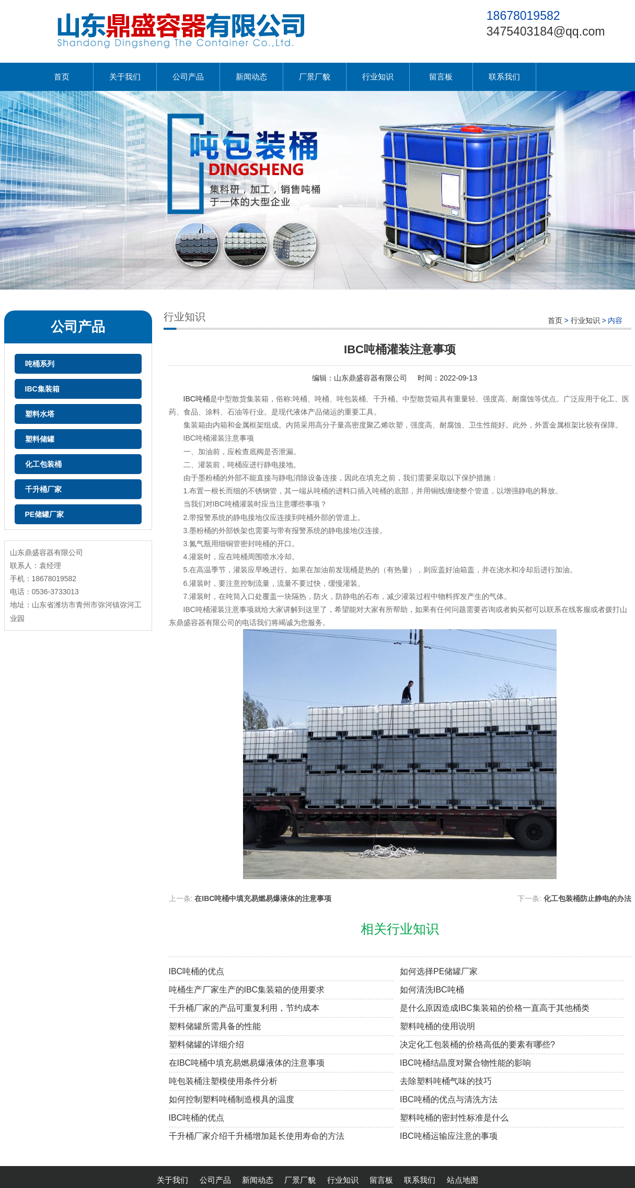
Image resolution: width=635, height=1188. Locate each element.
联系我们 (504, 76)
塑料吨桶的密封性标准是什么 (454, 1117)
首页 (62, 76)
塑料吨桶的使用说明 (437, 1026)
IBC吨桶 (196, 399)
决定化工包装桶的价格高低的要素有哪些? (477, 1044)
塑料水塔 (39, 414)
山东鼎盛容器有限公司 (370, 378)
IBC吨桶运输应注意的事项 (449, 1136)
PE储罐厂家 (44, 514)
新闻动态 (251, 76)
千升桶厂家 (43, 489)
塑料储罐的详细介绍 (206, 1044)
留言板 (441, 76)
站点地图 (462, 1179)
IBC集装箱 (42, 389)
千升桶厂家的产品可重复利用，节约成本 (244, 1008)
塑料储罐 (39, 439)
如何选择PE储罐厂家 (439, 971)
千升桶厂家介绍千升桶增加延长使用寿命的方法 (256, 1136)
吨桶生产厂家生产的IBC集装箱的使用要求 (247, 989)
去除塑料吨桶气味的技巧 (446, 1081)
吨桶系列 (39, 364)
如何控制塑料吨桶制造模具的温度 (231, 1099)
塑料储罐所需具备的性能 (215, 1026)
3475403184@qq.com (546, 31)
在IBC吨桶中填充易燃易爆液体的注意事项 (262, 898)
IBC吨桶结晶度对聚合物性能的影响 (465, 1062)
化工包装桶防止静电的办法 (587, 898)
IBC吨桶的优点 (197, 971)
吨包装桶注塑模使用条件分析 (223, 1081)
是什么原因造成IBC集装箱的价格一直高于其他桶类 (495, 1008)
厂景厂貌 (314, 76)
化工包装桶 (43, 464)
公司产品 (188, 76)
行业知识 (378, 76)
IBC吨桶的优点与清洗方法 (449, 1099)
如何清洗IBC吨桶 (432, 989)
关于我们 (125, 76)
